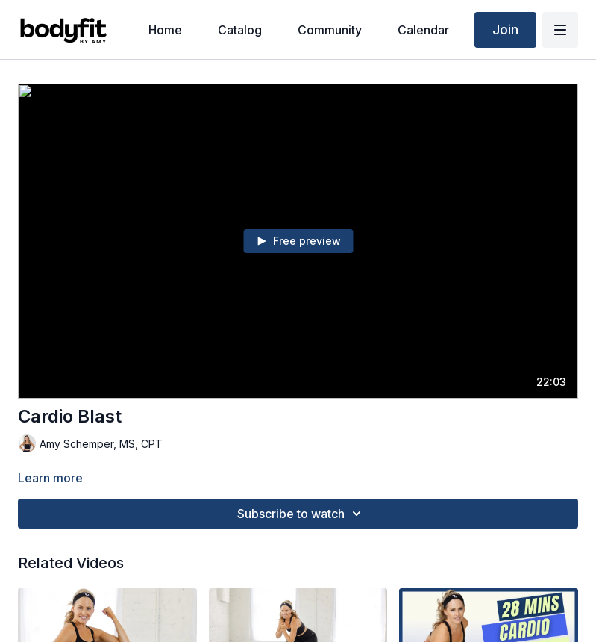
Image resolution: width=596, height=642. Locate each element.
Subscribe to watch (301, 514)
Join (505, 29)
